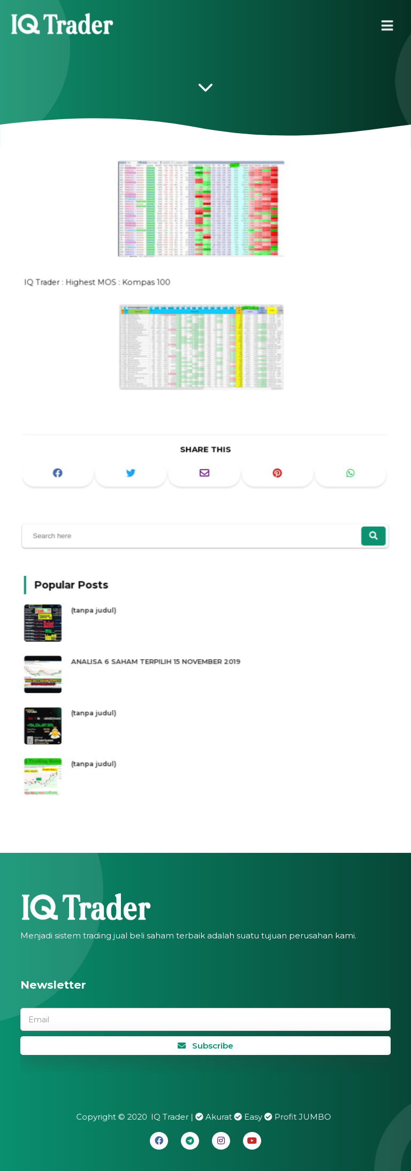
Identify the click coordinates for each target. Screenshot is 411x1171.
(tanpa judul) (108, 615)
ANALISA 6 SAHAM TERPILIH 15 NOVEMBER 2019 (163, 662)
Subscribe (205, 1046)
